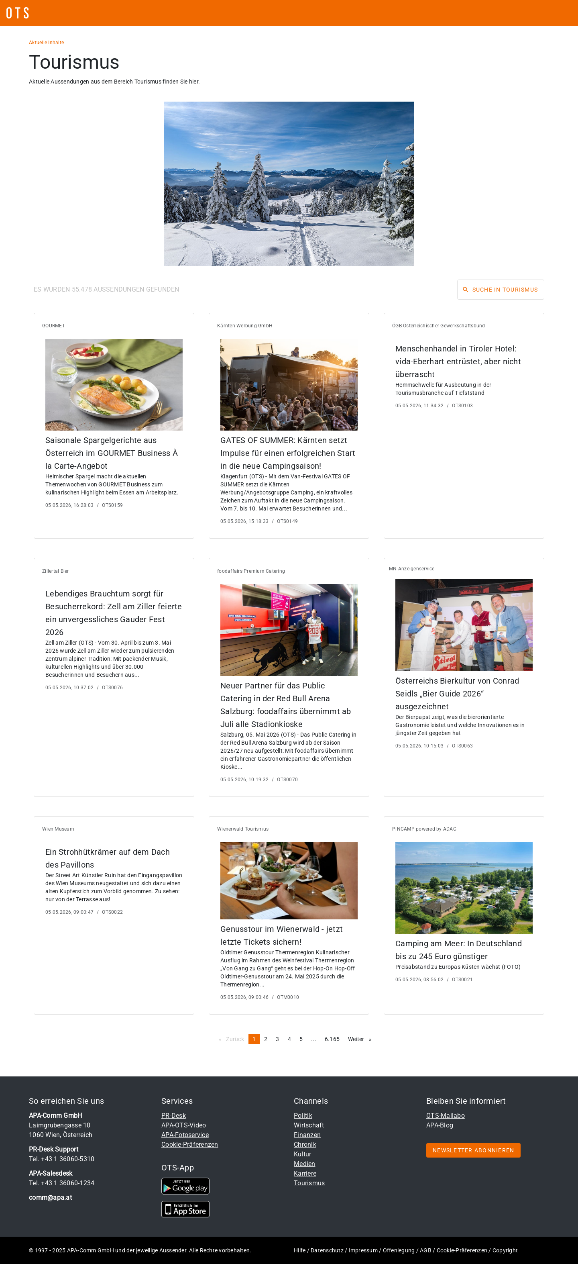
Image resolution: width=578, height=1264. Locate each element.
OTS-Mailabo (445, 1115)
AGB (425, 1250)
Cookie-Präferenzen (189, 1144)
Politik (303, 1115)
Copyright (505, 1250)
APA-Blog (439, 1125)
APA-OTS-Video (183, 1125)
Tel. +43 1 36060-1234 (61, 1183)
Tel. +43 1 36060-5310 (61, 1159)
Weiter (362, 1038)
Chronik (305, 1144)
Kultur (302, 1154)
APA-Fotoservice (185, 1135)
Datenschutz (327, 1250)
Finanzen (307, 1135)
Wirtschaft (309, 1125)
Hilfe (299, 1250)
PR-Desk (173, 1115)
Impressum (363, 1250)
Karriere (305, 1173)
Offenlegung (399, 1250)
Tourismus (309, 1183)
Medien (304, 1164)
